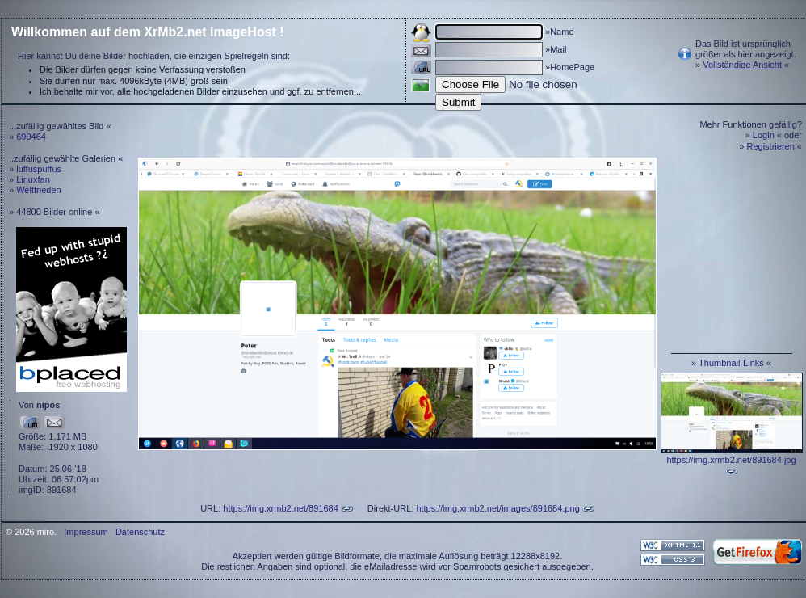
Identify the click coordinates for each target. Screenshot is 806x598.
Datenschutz (140, 532)
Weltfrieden (38, 190)
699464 (31, 136)
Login (764, 135)
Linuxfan (33, 179)
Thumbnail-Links (731, 363)
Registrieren (771, 146)
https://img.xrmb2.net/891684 (280, 508)
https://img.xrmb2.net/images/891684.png (497, 508)
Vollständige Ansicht (742, 64)
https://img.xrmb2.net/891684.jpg (731, 460)
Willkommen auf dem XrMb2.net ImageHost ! (147, 32)
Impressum (85, 532)
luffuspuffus (38, 169)
